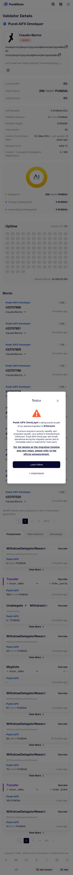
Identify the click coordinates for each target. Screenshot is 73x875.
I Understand (36, 473)
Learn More (36, 464)
